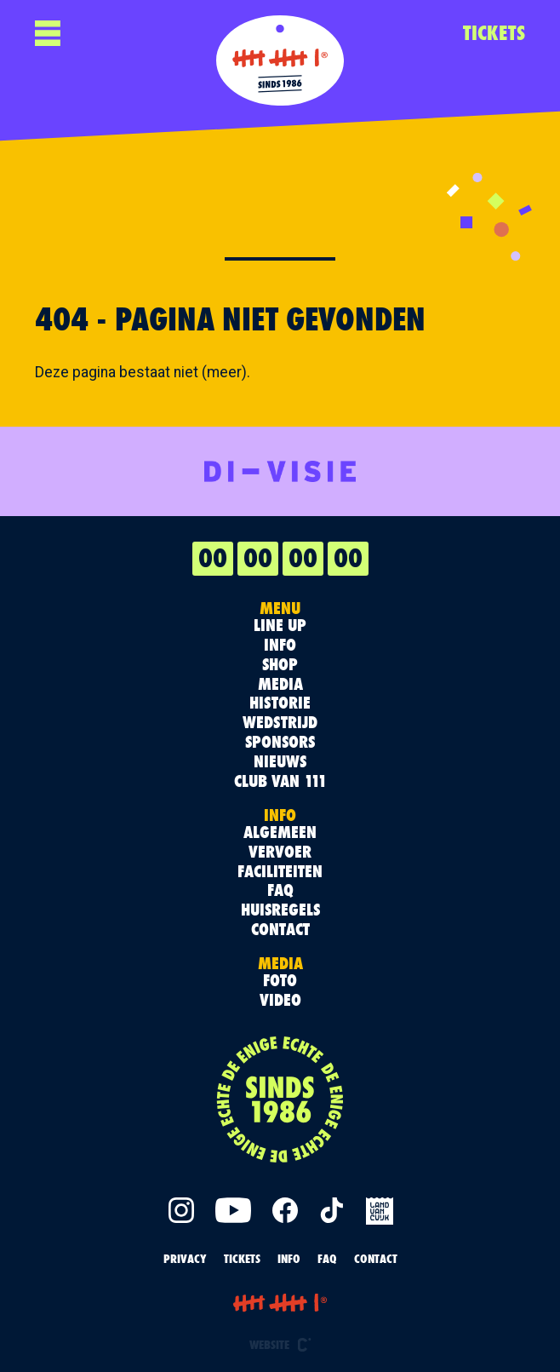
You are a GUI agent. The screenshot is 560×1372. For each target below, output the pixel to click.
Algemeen (280, 832)
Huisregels (280, 910)
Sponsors (280, 742)
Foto (280, 980)
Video (280, 1000)
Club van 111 (280, 781)
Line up (280, 625)
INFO (288, 1258)
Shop (280, 665)
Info (280, 645)
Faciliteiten (280, 871)
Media (280, 684)
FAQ (280, 890)
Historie (280, 703)
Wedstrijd (280, 722)
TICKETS (494, 33)
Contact (280, 929)
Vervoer (280, 852)
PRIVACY (185, 1258)
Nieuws (280, 762)
